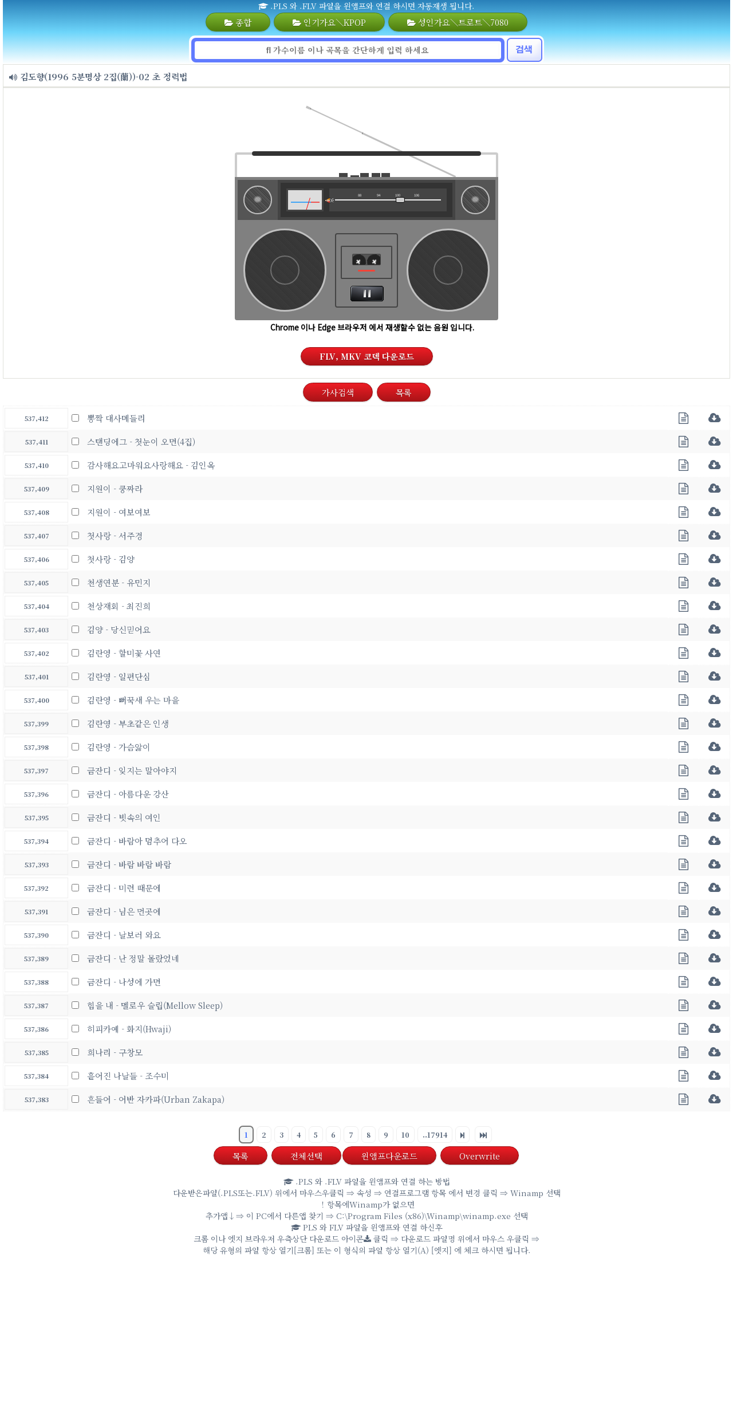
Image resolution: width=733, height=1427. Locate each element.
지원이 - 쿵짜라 (115, 488)
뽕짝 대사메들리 (116, 418)
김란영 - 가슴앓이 (119, 747)
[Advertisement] (366, 1344)
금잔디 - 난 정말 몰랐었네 (133, 958)
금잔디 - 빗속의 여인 (124, 817)
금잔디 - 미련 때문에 (124, 888)
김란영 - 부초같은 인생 (128, 723)
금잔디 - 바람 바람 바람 (129, 864)
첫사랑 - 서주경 (115, 535)
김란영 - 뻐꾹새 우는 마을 (133, 700)
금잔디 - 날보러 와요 (124, 935)
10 (405, 1134)
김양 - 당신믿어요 (119, 629)
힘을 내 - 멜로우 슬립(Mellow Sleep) (155, 1005)
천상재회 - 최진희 (119, 606)
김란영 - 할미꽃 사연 (124, 653)
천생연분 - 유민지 (119, 582)
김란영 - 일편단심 (119, 676)
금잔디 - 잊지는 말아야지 (132, 770)
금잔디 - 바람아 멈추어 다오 (137, 841)
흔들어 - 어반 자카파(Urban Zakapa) (155, 1099)
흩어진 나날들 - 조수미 (128, 1076)
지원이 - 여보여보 (119, 512)
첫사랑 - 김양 (111, 559)
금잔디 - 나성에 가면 (124, 982)
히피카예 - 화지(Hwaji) (129, 1029)
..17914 (435, 1134)
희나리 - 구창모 (115, 1052)
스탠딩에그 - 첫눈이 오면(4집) (141, 441)
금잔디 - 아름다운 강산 (128, 794)
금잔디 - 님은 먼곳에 (124, 911)
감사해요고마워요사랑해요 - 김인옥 (151, 465)
